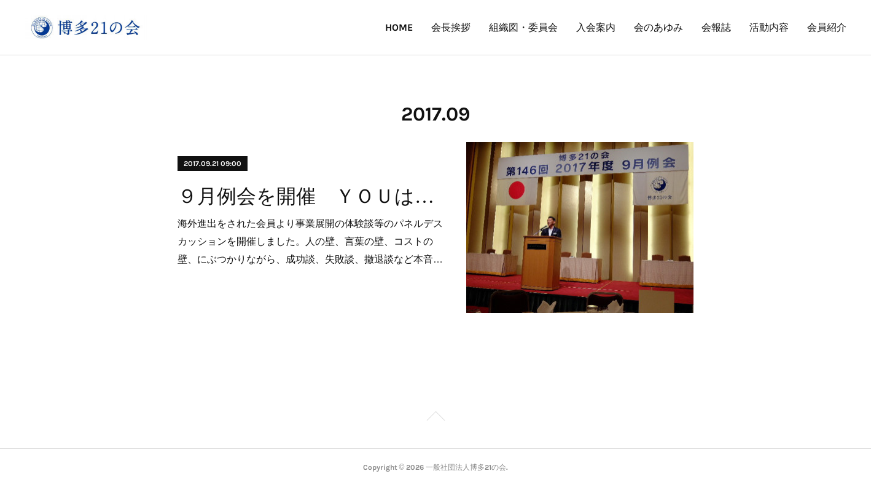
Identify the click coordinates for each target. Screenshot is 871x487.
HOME (399, 27)
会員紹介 (826, 27)
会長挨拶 (451, 27)
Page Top (435, 418)
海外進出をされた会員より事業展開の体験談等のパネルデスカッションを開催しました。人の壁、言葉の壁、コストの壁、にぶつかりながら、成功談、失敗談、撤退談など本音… (310, 241)
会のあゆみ (658, 27)
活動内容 (769, 27)
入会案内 (595, 27)
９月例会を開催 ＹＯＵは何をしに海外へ (311, 196)
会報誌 (716, 27)
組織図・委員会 (523, 27)
